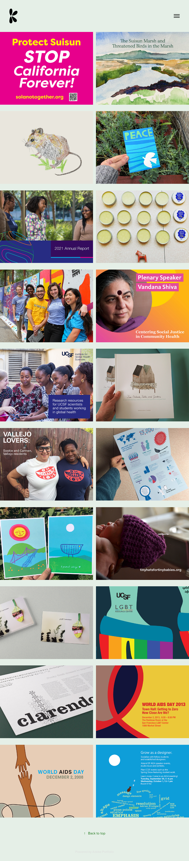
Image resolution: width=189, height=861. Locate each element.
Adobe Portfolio (103, 851)
